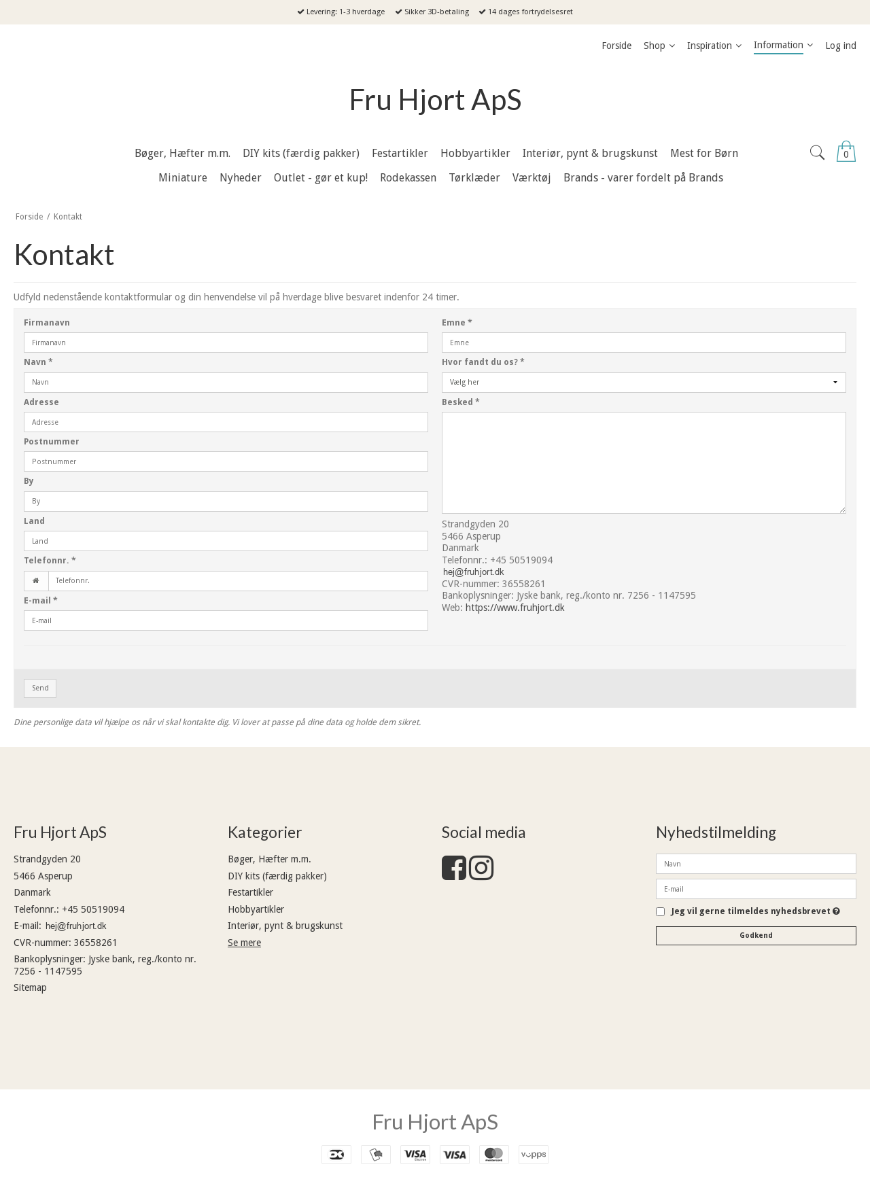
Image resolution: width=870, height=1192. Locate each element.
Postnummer (52, 441)
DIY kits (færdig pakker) (277, 876)
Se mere (244, 942)
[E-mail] (756, 888)
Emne (457, 323)
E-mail (41, 601)
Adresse (41, 402)
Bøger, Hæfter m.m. (269, 859)
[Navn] (756, 863)
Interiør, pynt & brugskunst (285, 925)
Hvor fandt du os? (483, 362)
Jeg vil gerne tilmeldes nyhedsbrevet (756, 911)
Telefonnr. (50, 560)
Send (40, 688)
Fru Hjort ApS (435, 99)
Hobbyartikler (256, 909)
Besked (461, 402)
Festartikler (250, 892)
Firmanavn (47, 323)
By (29, 481)
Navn (38, 362)
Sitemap (30, 987)
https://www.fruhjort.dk (515, 607)
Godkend (756, 935)
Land (34, 521)
